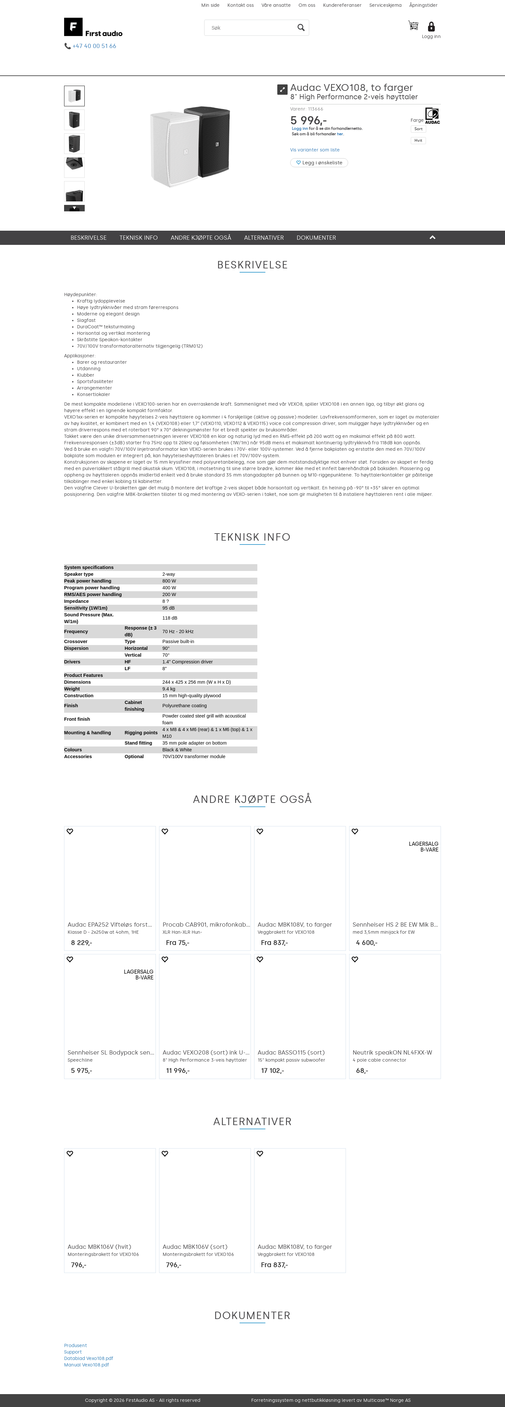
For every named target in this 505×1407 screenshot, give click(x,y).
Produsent (75, 1345)
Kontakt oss (240, 5)
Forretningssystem (272, 1400)
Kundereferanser (342, 5)
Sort (418, 129)
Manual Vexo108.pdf (86, 1365)
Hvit (418, 140)
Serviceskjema (385, 5)
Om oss (307, 5)
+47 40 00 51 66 (94, 46)
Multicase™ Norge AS (387, 1400)
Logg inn (431, 36)
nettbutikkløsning (321, 1400)
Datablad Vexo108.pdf (88, 1358)
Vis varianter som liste (315, 150)
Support (73, 1352)
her (340, 134)
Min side (210, 5)
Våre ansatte (276, 5)
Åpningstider (423, 5)
